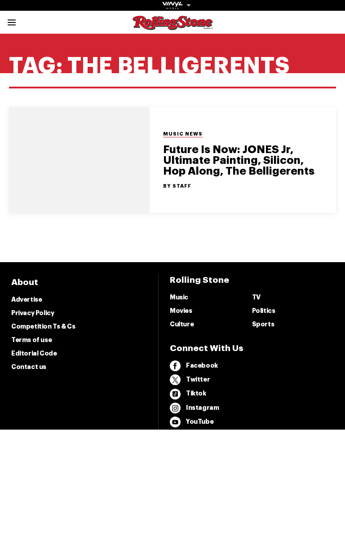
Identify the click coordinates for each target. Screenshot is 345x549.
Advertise (26, 299)
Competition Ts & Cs (43, 326)
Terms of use (31, 340)
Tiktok (188, 394)
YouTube (191, 422)
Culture (182, 324)
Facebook (194, 365)
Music (179, 297)
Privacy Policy (32, 313)
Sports (263, 324)
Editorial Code (34, 353)
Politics (263, 310)
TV (256, 297)
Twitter (190, 379)
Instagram (194, 408)
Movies (181, 310)
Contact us (28, 367)
